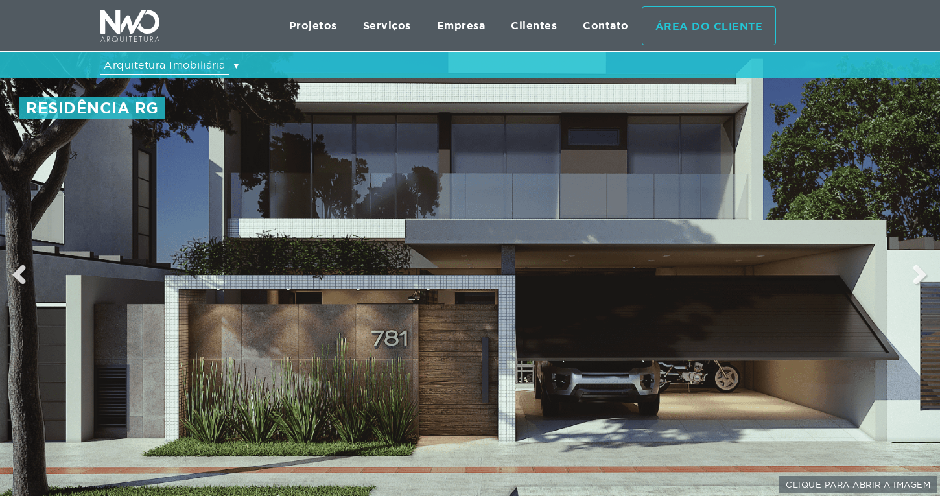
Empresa (461, 25)
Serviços (387, 25)
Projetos (313, 25)
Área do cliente (709, 26)
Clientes (534, 25)
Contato (606, 25)
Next (921, 274)
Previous (19, 274)
